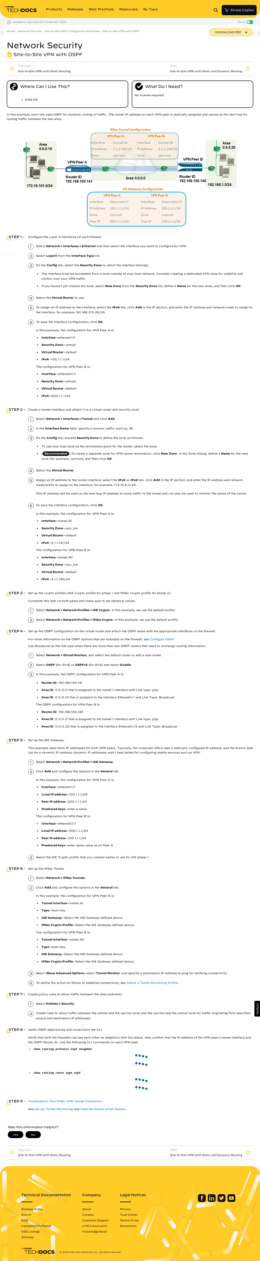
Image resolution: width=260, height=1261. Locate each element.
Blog (24, 1220)
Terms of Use (129, 1220)
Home (11, 31)
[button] (257, 1009)
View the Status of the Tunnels (103, 1109)
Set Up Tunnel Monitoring (54, 1109)
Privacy (125, 1209)
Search (26, 1214)
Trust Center (129, 1214)
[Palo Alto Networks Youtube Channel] (231, 1201)
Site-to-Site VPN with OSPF (121, 31)
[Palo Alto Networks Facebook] (202, 1201)
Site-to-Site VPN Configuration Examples (72, 31)
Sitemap (27, 1237)
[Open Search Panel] (217, 10)
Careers (88, 1214)
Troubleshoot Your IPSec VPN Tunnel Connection (65, 1101)
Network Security (29, 31)
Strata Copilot (239, 10)
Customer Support (95, 1220)
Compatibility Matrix (36, 1225)
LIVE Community (94, 1225)
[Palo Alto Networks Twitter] (222, 1201)
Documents (128, 1225)
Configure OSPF (162, 639)
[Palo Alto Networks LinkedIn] (212, 1201)
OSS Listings (30, 1231)
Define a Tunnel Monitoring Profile (152, 982)
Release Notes (32, 1209)
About (86, 1209)
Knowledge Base (94, 1231)
